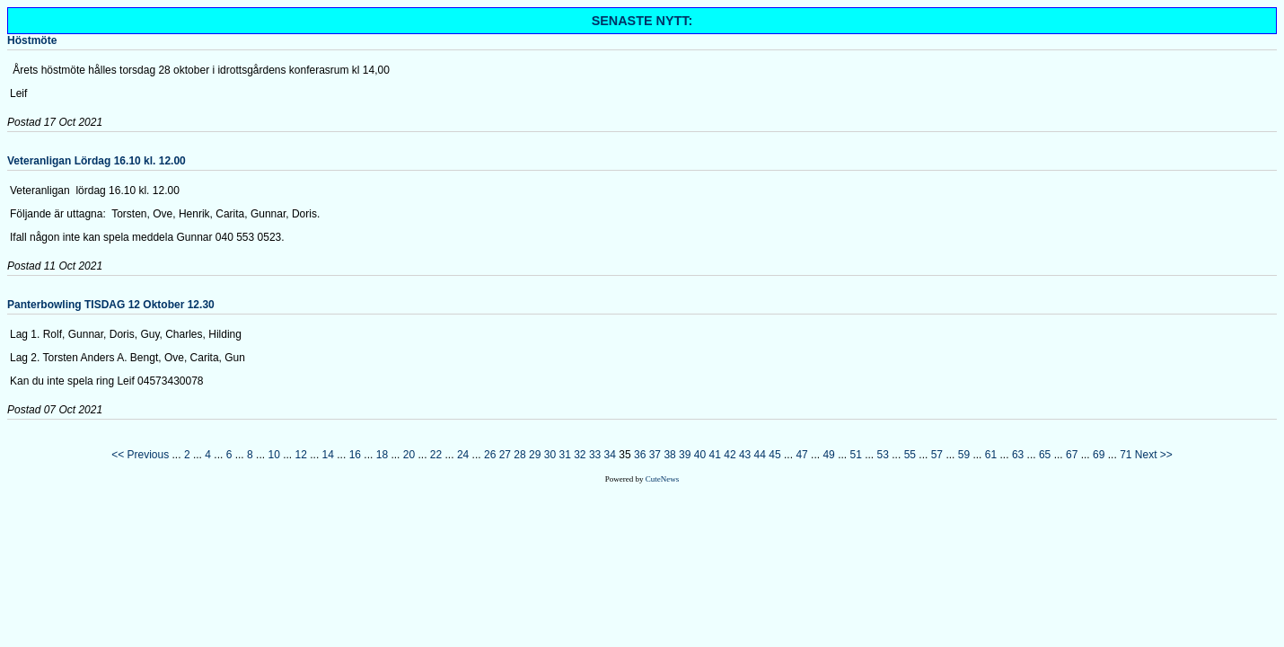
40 (700, 454)
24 (463, 454)
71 (1125, 454)
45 (774, 454)
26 (490, 454)
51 (856, 454)
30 (550, 454)
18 (382, 454)
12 (301, 454)
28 (519, 454)
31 (564, 454)
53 (883, 454)
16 (355, 454)
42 (729, 454)
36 (640, 454)
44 (760, 454)
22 (436, 454)
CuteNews (663, 478)
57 (937, 454)
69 (1098, 454)
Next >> (1154, 454)
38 (669, 454)
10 (273, 454)
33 (595, 454)
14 (328, 454)
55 (910, 454)
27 (505, 454)
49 (828, 454)
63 (1018, 454)
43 (745, 454)
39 (684, 454)
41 (715, 454)
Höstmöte (32, 40)
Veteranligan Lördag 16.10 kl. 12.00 (96, 161)
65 (1045, 454)
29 (535, 454)
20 (409, 454)
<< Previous (140, 454)
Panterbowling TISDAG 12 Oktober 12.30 (111, 304)
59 (964, 454)
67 (1071, 454)
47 (801, 454)
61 (991, 454)
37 (655, 454)
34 (610, 454)
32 (579, 454)
